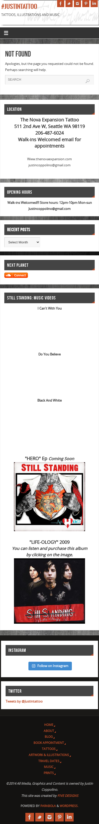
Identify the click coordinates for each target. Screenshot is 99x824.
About (49, 731)
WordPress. (69, 806)
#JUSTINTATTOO (19, 7)
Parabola (48, 806)
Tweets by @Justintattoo (24, 701)
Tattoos (49, 749)
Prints (49, 773)
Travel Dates (48, 761)
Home (48, 725)
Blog (49, 737)
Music (49, 767)
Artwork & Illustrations (49, 755)
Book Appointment (49, 743)
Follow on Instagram (50, 666)
